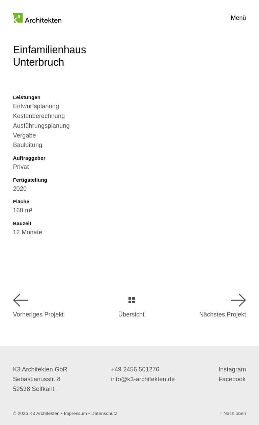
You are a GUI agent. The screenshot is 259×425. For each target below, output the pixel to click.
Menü (238, 17)
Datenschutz (104, 413)
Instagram (232, 369)
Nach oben (233, 413)
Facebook (232, 379)
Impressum (75, 413)
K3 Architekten (44, 413)
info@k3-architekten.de (143, 379)
